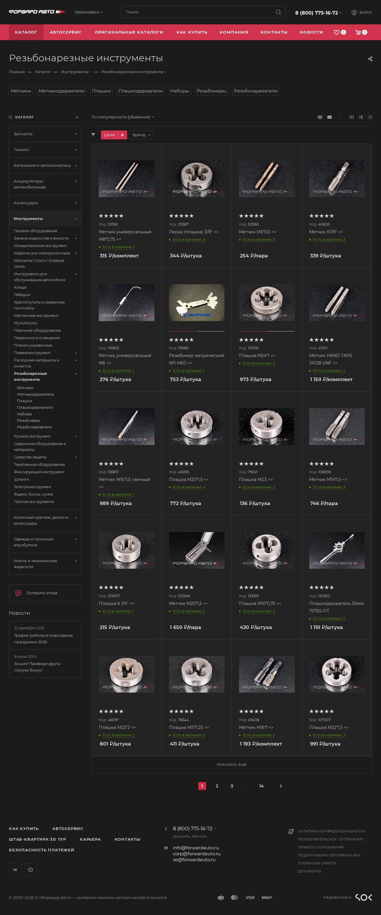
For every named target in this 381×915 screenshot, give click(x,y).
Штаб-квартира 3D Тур (37, 839)
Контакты (127, 839)
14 (261, 786)
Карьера (90, 839)
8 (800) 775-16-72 (316, 13)
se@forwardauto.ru (194, 859)
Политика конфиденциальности (331, 831)
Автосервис (67, 828)
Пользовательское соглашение (331, 839)
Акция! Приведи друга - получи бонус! (38, 666)
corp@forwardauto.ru (197, 853)
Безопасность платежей (41, 850)
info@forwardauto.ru (196, 847)
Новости (19, 613)
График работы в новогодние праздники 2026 (43, 638)
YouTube (30, 869)
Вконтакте (15, 869)
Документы (309, 871)
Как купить (24, 828)
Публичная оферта (317, 863)
